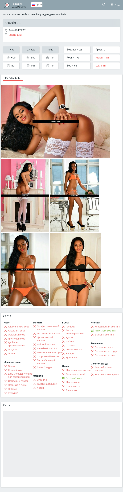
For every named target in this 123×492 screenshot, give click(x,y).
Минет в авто (73, 382)
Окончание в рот (104, 347)
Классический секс (18, 326)
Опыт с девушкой (75, 374)
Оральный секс (16, 334)
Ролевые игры (74, 349)
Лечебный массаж (47, 348)
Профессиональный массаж (48, 328)
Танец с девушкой (47, 383)
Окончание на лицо (105, 355)
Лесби (40, 387)
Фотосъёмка (15, 370)
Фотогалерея (13, 78)
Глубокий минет (74, 378)
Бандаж (70, 353)
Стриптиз (42, 379)
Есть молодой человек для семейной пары (20, 375)
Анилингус (71, 390)
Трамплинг (72, 357)
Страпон (70, 345)
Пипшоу (12, 389)
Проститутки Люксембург (16, 14)
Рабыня (70, 341)
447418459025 (17, 30)
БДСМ (69, 337)
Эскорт (12, 366)
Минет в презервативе (78, 370)
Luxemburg (35, 14)
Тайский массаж (46, 344)
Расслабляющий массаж (46, 362)
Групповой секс (16, 338)
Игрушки (12, 349)
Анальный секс (16, 330)
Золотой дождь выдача (103, 369)
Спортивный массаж (48, 356)
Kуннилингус (73, 386)
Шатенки (101, 65)
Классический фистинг (107, 326)
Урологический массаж (45, 339)
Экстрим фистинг (104, 334)
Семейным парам (18, 381)
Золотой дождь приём (107, 374)
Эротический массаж (48, 333)
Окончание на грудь (106, 351)
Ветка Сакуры (44, 367)
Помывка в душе (17, 385)
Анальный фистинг (105, 330)
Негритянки (102, 57)
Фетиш (12, 353)
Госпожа (70, 326)
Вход (115, 4)
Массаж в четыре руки (49, 352)
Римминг (13, 393)
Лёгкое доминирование (74, 332)
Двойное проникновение (16, 344)
